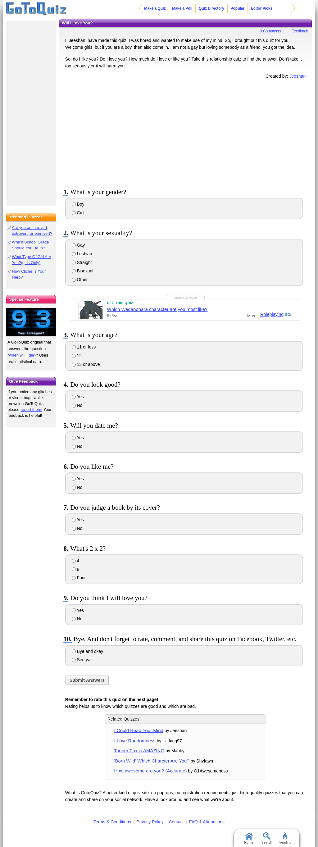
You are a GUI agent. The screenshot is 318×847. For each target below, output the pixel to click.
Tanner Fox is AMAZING (139, 750)
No (77, 405)
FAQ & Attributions (207, 821)
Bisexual (82, 270)
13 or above (86, 364)
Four (79, 577)
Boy (78, 204)
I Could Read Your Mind (138, 730)
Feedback (300, 31)
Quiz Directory (211, 8)
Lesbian (82, 253)
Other (80, 279)
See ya (81, 659)
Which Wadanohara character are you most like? (157, 309)
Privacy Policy (149, 821)
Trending (284, 838)
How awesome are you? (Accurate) (150, 770)
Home (248, 838)
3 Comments (270, 31)
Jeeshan (297, 76)
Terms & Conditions (112, 821)
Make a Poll (182, 8)
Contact (176, 821)
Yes (78, 396)
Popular (238, 8)
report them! (31, 409)
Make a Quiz (155, 8)
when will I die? (22, 355)
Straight (82, 262)
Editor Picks (261, 8)
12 (77, 355)
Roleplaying (271, 314)
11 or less (84, 346)
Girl (78, 212)
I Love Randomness (135, 740)
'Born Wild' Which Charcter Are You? (151, 760)
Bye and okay (87, 651)
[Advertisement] (185, 132)
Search (266, 838)
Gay (78, 245)
